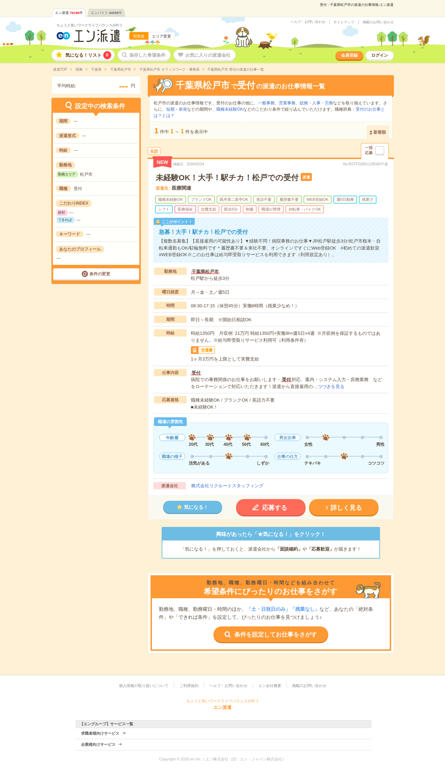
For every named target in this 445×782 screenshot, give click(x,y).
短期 (170, 109)
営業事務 (287, 103)
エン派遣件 (69, 13)
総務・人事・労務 (316, 103)
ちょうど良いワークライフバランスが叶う (90, 25)
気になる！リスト (88, 55)
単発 (183, 109)
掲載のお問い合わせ (378, 22)
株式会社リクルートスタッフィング (227, 485)
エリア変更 (161, 36)
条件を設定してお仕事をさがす (275, 634)
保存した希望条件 (147, 55)
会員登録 (349, 55)
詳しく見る (346, 507)
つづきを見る (331, 386)
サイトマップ (343, 22)
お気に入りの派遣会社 (207, 55)
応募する (274, 507)
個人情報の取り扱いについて (144, 686)
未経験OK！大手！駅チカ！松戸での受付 (227, 177)
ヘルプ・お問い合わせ (308, 22)
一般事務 (266, 103)
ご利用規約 (189, 686)
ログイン (379, 55)
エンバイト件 (106, 13)
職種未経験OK (229, 109)
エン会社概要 (269, 686)
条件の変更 (99, 273)
